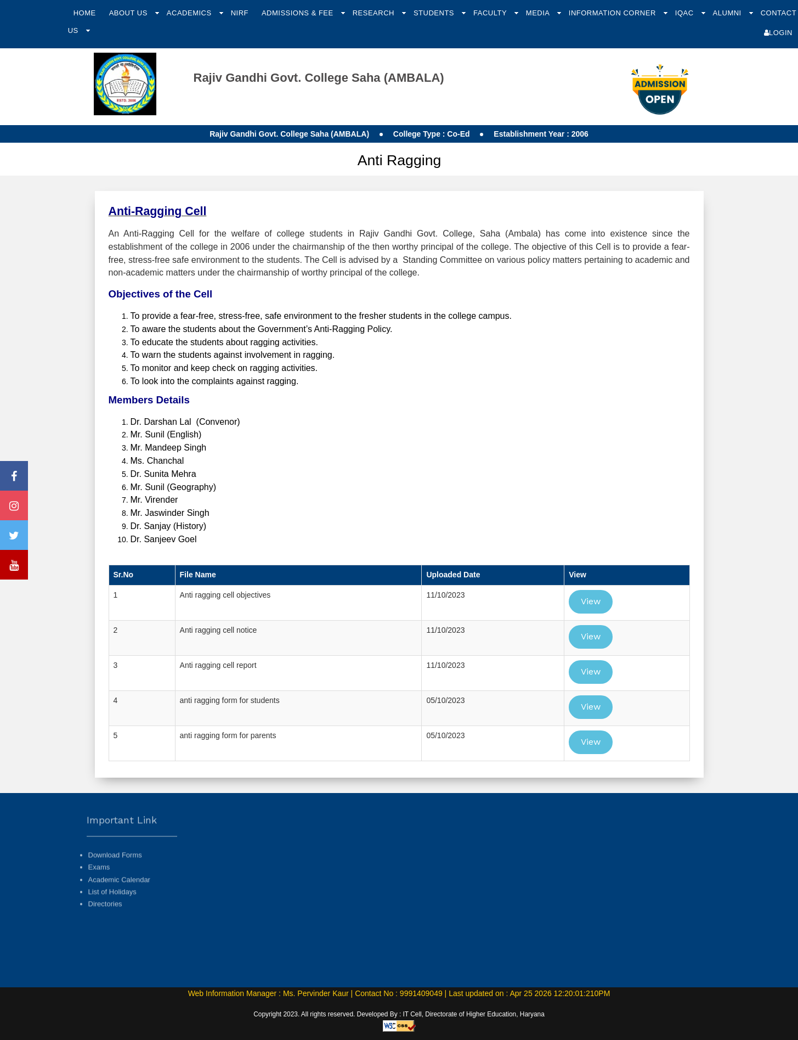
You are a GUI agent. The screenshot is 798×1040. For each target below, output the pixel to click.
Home (84, 13)
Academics (190, 13)
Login (778, 33)
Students (435, 13)
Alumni (728, 13)
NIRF (239, 13)
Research (375, 13)
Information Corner (613, 13)
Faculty (491, 13)
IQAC (685, 13)
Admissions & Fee (299, 13)
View (591, 601)
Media (539, 13)
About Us (129, 13)
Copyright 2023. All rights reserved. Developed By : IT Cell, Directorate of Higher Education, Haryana (399, 1014)
